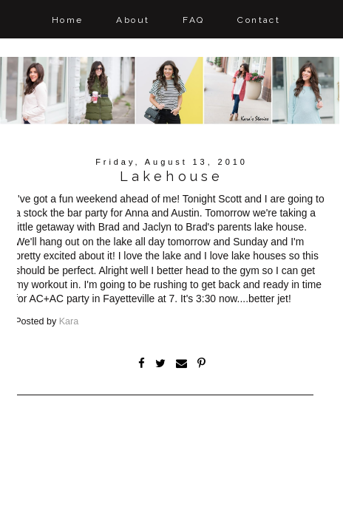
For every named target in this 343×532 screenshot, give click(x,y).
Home (68, 20)
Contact (258, 20)
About (132, 20)
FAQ (193, 20)
